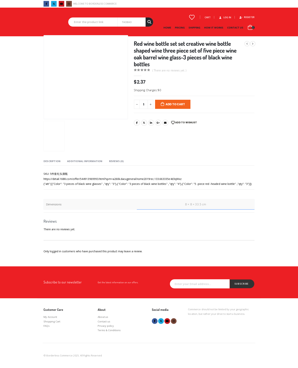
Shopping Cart (52, 321)
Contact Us (235, 27)
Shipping (194, 27)
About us (103, 317)
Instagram (174, 321)
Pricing (180, 27)
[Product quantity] (143, 104)
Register (246, 17)
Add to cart (175, 104)
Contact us (104, 321)
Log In (225, 17)
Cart (208, 17)
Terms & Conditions (109, 330)
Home (167, 27)
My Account (50, 317)
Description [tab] (52, 161)
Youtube (167, 321)
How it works (213, 27)
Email (165, 123)
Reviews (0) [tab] (116, 161)
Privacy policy (106, 326)
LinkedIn (151, 123)
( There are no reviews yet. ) (169, 70)
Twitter (144, 123)
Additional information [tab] (84, 161)
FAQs (47, 326)
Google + (158, 123)
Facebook (137, 123)
